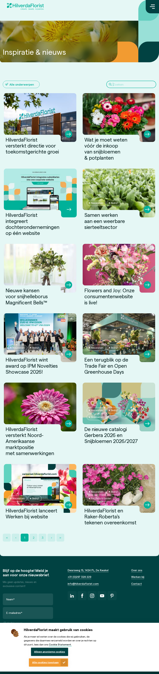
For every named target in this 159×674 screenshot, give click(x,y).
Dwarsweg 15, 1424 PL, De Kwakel (88, 570)
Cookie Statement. (60, 644)
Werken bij (137, 576)
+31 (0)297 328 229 (79, 576)
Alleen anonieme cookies (49, 651)
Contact (136, 583)
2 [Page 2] (33, 537)
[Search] (131, 84)
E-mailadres (14, 612)
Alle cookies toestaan (45, 662)
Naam (10, 599)
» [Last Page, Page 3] (60, 537)
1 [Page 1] (24, 537)
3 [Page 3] (42, 537)
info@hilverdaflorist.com (83, 583)
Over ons (136, 570)
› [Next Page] (51, 537)
